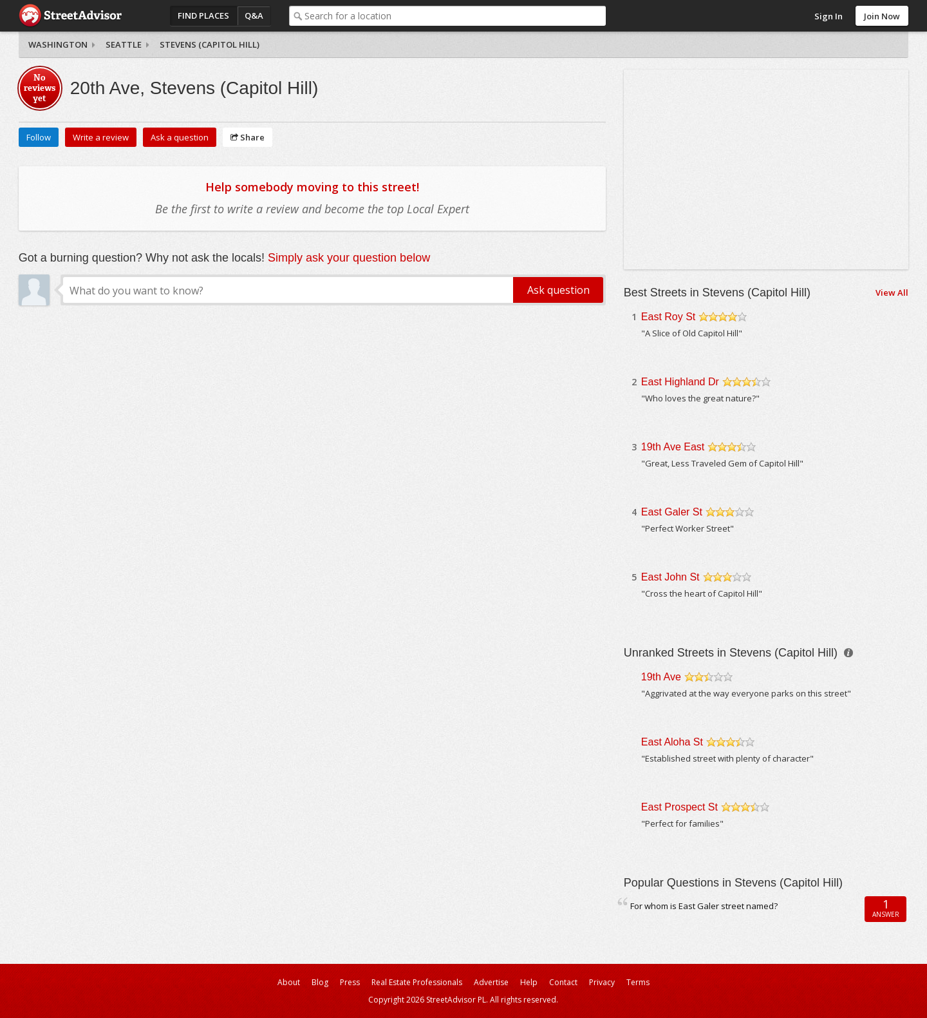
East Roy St (668, 316)
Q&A (254, 15)
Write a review (101, 137)
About (288, 982)
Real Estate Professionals (416, 982)
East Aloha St (672, 741)
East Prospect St (679, 807)
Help (529, 982)
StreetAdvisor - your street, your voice (70, 16)
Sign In (828, 16)
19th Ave (661, 676)
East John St (670, 576)
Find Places (203, 15)
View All (892, 292)
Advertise (491, 982)
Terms (638, 982)
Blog (320, 982)
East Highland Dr (680, 381)
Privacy (602, 982)
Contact (563, 982)
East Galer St (671, 511)
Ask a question (180, 137)
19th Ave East (672, 446)
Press (350, 982)
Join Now (882, 16)
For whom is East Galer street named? (704, 906)
